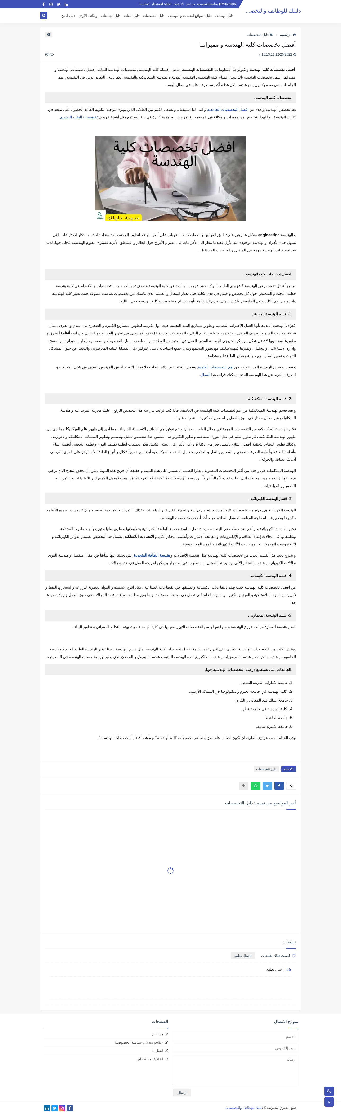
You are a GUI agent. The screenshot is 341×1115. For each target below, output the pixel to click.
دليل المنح (68, 16)
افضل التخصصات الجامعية (227, 109)
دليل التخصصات (153, 16)
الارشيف (179, 3)
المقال (205, 375)
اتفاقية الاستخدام (161, 3)
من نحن (190, 3)
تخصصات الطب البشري (79, 117)
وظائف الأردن (88, 16)
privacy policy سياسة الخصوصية (216, 3)
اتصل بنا (144, 3)
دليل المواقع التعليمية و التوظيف (189, 16)
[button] (279, 786)
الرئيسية (288, 35)
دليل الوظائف (224, 16)
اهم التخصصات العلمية (215, 367)
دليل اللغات (131, 16)
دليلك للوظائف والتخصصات (270, 11)
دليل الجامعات (110, 16)
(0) (49, 54)
